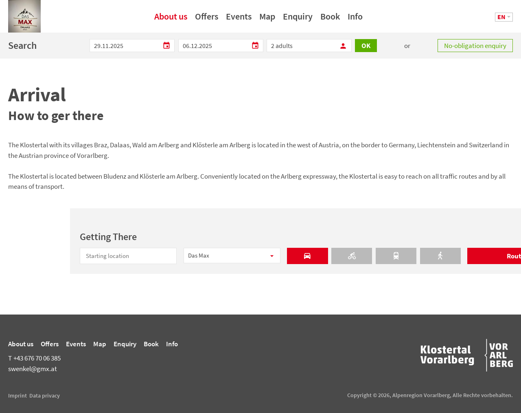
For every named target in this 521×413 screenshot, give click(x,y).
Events (239, 19)
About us (170, 19)
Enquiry (298, 19)
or (407, 45)
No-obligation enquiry (475, 45)
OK (365, 45)
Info (355, 19)
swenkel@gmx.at (32, 368)
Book (330, 19)
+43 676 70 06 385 (34, 358)
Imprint (17, 395)
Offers (206, 19)
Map (267, 19)
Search (22, 45)
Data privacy (44, 395)
